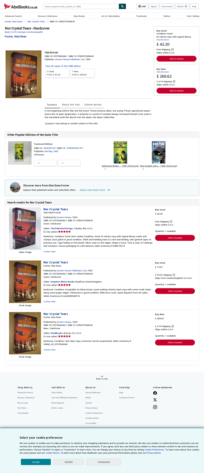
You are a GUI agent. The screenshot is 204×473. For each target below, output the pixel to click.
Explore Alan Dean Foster (95, 189)
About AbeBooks (93, 392)
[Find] (122, 6)
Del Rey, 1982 (51, 151)
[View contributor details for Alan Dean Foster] (15, 36)
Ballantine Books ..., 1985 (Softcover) (120, 165)
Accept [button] (36, 462)
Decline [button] (69, 462)
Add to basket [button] (176, 58)
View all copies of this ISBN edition (63, 66)
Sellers (166, 16)
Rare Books (79, 16)
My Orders (22, 408)
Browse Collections (47, 16)
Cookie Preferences (94, 413)
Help (194, 6)
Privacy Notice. (154, 452)
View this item (163, 39)
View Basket (23, 413)
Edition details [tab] (93, 104)
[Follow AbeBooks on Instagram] (155, 407)
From (57, 73)
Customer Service (127, 397)
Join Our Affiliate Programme (64, 397)
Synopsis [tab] (52, 104)
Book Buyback (57, 403)
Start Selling (193, 16)
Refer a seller (57, 408)
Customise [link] (104, 461)
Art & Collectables (110, 16)
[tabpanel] (98, 117)
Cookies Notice (92, 418)
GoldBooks (56, 333)
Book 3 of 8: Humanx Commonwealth (24, 32)
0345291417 (50, 148)
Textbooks (141, 16)
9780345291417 (75, 148)
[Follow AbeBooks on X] (155, 400)
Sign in (154, 6)
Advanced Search (13, 16)
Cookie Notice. (53, 452)
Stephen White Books (62, 281)
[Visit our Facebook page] (155, 393)
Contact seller (50, 251)
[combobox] (81, 6)
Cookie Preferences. (155, 449)
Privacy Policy (91, 408)
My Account (167, 6)
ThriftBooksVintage (62, 228)
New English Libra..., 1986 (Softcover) (158, 165)
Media (88, 397)
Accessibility (90, 423)
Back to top (102, 378)
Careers (88, 403)
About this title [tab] (71, 104)
